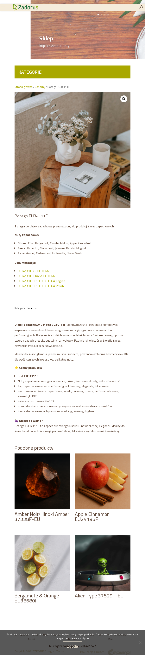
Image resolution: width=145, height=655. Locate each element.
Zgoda (72, 646)
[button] (123, 98)
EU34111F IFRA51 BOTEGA (37, 276)
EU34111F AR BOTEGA (33, 271)
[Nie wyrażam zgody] (140, 642)
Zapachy (40, 87)
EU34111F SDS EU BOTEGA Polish (41, 286)
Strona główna (24, 87)
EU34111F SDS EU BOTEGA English (41, 281)
